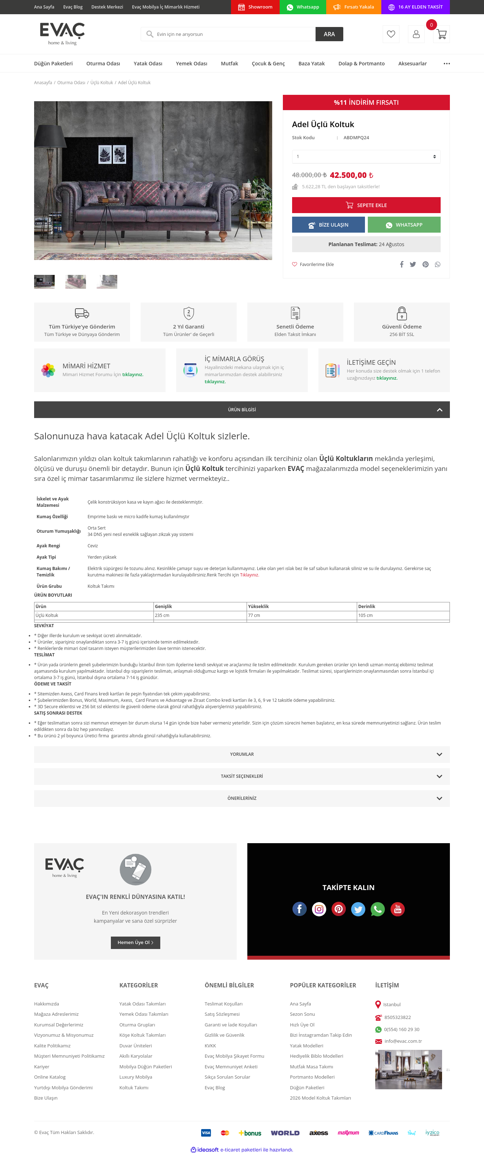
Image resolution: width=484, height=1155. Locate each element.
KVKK (210, 1045)
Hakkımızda (46, 1004)
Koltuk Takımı (134, 1087)
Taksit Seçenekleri (242, 776)
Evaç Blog (72, 7)
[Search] (242, 34)
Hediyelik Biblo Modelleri (316, 1056)
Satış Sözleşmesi (222, 1014)
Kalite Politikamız (52, 1045)
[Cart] (441, 34)
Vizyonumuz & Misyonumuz (63, 1035)
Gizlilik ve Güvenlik (224, 1035)
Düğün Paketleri (307, 1087)
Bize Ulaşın (46, 1098)
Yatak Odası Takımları (142, 1004)
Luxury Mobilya (135, 1077)
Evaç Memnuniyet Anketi (231, 1066)
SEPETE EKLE (372, 205)
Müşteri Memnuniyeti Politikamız (69, 1056)
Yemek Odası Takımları (143, 1014)
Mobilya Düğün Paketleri (145, 1066)
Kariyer (41, 1066)
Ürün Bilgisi (242, 410)
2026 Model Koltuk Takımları (320, 1098)
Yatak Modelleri (306, 1045)
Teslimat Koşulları (224, 1004)
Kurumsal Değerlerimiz (58, 1024)
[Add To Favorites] (313, 264)
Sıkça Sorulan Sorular (227, 1077)
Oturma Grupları (137, 1024)
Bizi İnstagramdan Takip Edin (321, 1035)
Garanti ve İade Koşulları (231, 1024)
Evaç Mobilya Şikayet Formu (234, 1056)
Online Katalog (50, 1077)
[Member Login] (416, 34)
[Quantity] (366, 156)
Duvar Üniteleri (135, 1045)
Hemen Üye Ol (134, 942)
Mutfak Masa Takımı (311, 1066)
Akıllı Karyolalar (135, 1056)
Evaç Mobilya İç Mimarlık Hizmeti (166, 7)
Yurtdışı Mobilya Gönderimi (63, 1087)
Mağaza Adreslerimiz (56, 1014)
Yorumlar (242, 754)
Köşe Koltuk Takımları (142, 1035)
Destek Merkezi (107, 7)
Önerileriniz (241, 798)
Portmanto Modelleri (312, 1077)
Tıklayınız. (249, 575)
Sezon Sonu (302, 1014)
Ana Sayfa (44, 7)
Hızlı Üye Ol (302, 1024)
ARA (329, 34)
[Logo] (62, 34)
